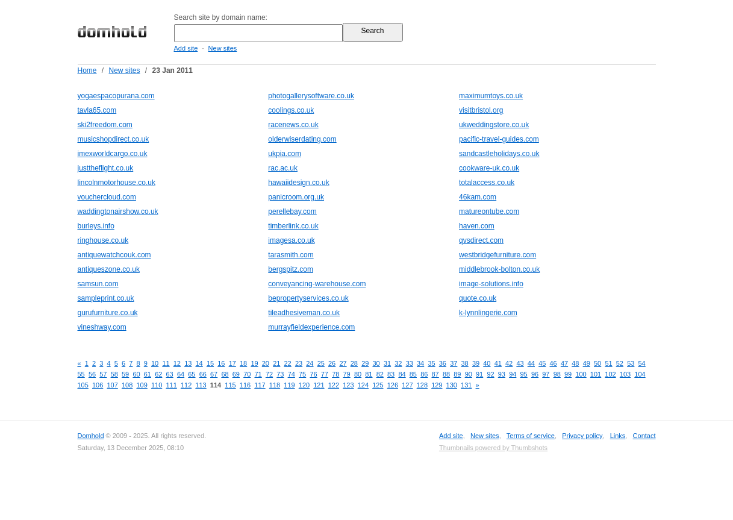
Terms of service (531, 435)
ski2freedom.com (105, 125)
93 (501, 374)
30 (376, 363)
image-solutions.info (491, 284)
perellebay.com (292, 211)
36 (442, 363)
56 (92, 374)
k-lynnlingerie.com (488, 313)
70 (247, 374)
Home (87, 70)
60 (136, 374)
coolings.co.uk (291, 110)
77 (324, 374)
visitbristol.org (481, 110)
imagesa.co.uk (291, 240)
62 (158, 374)
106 (97, 385)
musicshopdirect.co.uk (113, 139)
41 (498, 363)
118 (274, 385)
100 (580, 374)
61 (147, 374)
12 (177, 363)
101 (595, 374)
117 (259, 385)
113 (200, 385)
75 (302, 374)
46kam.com (477, 197)
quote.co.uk (477, 298)
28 (354, 363)
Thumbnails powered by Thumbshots (493, 447)
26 (331, 363)
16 (221, 363)
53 (630, 363)
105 (83, 385)
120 (304, 385)
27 (342, 363)
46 (553, 363)
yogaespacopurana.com (116, 96)
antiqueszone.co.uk (109, 269)
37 (453, 363)
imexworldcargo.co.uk (113, 153)
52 (619, 363)
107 (112, 385)
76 (313, 374)
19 (254, 363)
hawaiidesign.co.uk (298, 182)
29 (365, 363)
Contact (644, 435)
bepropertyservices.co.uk (308, 298)
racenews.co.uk (293, 125)
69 (236, 374)
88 (446, 374)
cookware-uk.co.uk (489, 168)
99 (568, 374)
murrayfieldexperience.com (311, 327)
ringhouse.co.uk (103, 240)
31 (387, 363)
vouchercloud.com (107, 197)
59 (125, 374)
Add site (186, 48)
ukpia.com (284, 153)
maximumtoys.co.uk (491, 96)
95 (524, 374)
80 (357, 374)
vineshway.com (102, 327)
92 (490, 374)
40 (486, 363)
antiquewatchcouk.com (114, 255)
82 (380, 374)
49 (586, 363)
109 (141, 385)
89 (457, 374)
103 (625, 374)
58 (114, 374)
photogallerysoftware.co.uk (311, 96)
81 (368, 374)
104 (639, 374)
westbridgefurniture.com (497, 255)
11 (165, 363)
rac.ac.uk (283, 168)
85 (413, 374)
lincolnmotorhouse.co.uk (116, 182)
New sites (222, 48)
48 (575, 363)
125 (377, 385)
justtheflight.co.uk (106, 168)
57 (103, 374)
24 (309, 363)
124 (363, 385)
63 (169, 374)
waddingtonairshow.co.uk (118, 211)
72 (269, 374)
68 (224, 374)
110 (156, 385)
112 (186, 385)
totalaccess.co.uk (486, 182)
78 (335, 374)
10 (154, 363)
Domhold (91, 435)
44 (531, 363)
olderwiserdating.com (302, 139)
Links (618, 435)
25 (321, 363)
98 (557, 374)
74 (291, 374)
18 (243, 363)
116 (245, 385)
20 (265, 363)
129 (436, 385)
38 (465, 363)
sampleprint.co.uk (106, 298)
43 (519, 363)
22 (288, 363)
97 (545, 374)
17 (232, 363)
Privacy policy (582, 435)
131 (466, 385)
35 (431, 363)
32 (398, 363)
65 (191, 374)
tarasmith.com (290, 255)
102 (610, 374)
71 (258, 374)
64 (180, 374)
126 (392, 385)
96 (534, 374)
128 (422, 385)
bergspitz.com (290, 269)
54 (642, 363)
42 (509, 363)
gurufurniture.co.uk (108, 313)
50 (597, 363)
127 (407, 385)
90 (468, 374)
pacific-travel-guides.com (499, 139)
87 (435, 374)
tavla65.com (97, 110)
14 (199, 363)
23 (298, 363)
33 (409, 363)
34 (420, 363)
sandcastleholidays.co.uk (499, 153)
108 (127, 385)
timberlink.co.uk (293, 226)
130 (451, 385)
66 (203, 374)
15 (210, 363)
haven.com (476, 226)
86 (424, 374)
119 (289, 385)
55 (81, 374)
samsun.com (98, 284)
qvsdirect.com (481, 240)
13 (188, 363)
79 (347, 374)
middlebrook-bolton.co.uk (499, 269)
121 (318, 385)
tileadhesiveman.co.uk (304, 313)
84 (401, 374)
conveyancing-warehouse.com (317, 284)
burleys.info (96, 226)
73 (280, 374)
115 (230, 385)
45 (542, 363)
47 (564, 363)
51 (608, 363)
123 (348, 385)
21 (276, 363)
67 (213, 374)
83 (391, 374)
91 (479, 374)
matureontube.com (489, 211)
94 (512, 374)
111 (171, 385)
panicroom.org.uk (296, 197)
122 (333, 385)
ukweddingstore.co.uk (494, 125)
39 (475, 363)
